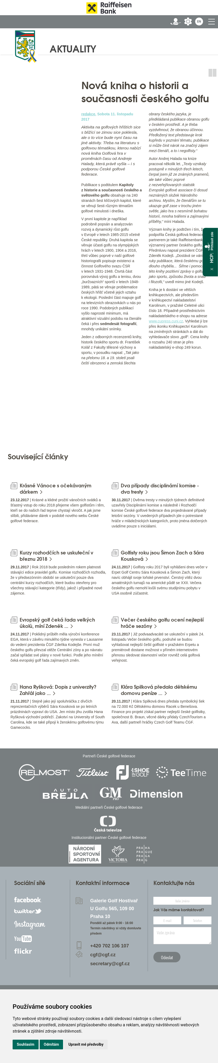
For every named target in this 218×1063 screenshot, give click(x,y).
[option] (41, 407)
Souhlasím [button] (25, 1044)
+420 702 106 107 (109, 945)
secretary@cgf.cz (110, 963)
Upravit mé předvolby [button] (85, 1044)
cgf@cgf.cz (103, 954)
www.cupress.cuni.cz (166, 321)
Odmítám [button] (51, 1044)
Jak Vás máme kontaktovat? (178, 910)
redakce (88, 114)
